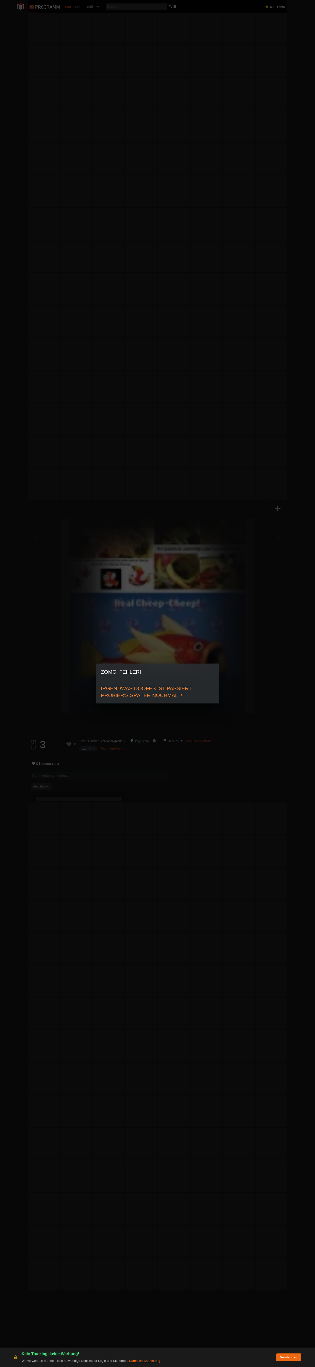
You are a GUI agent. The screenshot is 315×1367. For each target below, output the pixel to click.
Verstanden (288, 1357)
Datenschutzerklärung (144, 1361)
